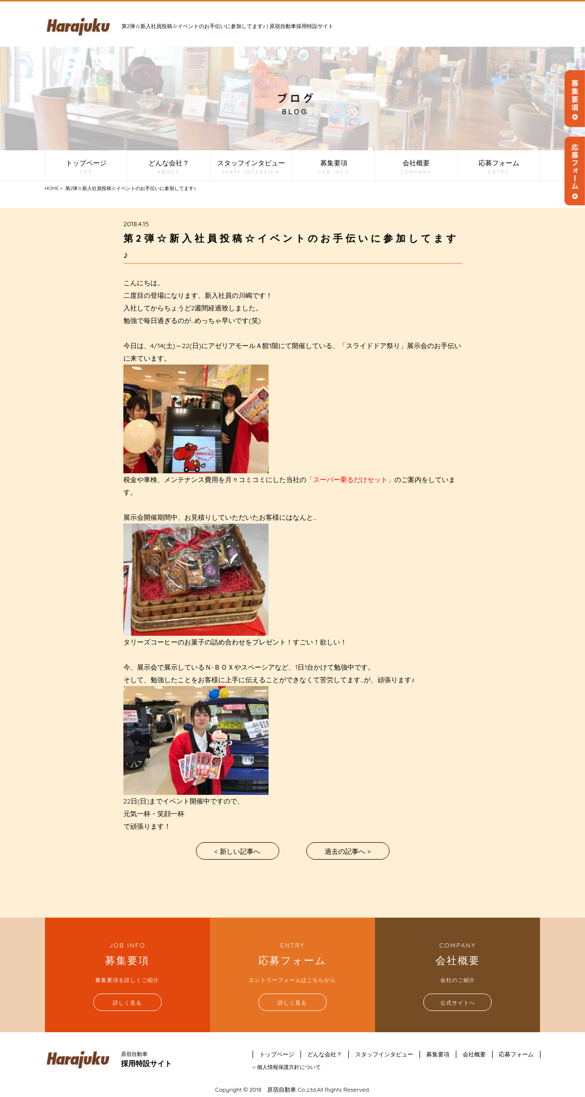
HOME (52, 188)
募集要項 (333, 167)
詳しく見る (127, 1002)
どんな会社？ (169, 167)
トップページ (86, 167)
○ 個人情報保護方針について (287, 1067)
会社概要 (416, 167)
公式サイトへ (457, 1002)
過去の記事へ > (348, 851)
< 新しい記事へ (237, 851)
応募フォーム (499, 167)
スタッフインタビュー (251, 167)
